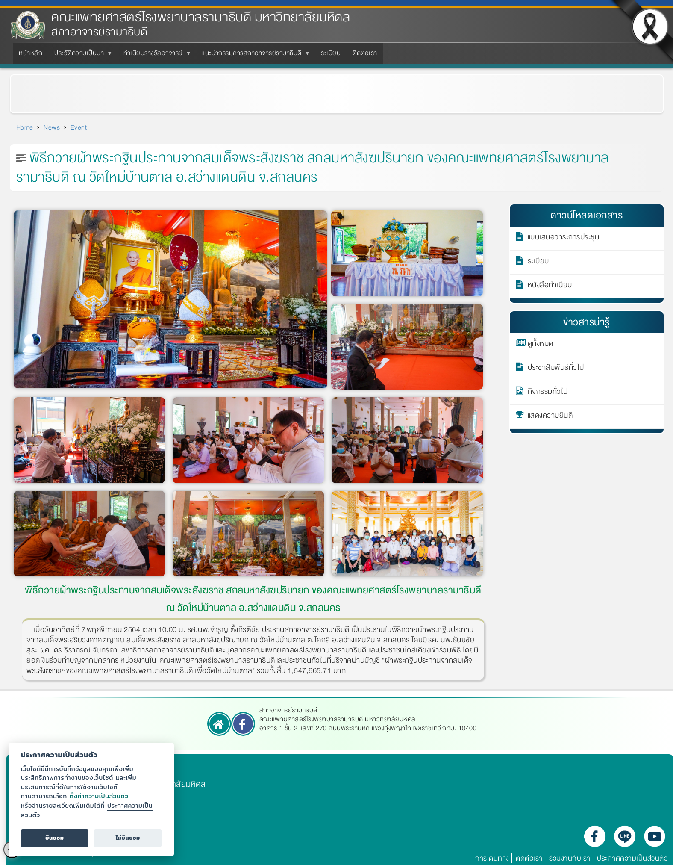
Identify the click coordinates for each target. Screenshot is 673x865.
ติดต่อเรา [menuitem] (365, 53)
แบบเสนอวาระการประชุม (564, 238)
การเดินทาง (492, 858)
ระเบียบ (538, 262)
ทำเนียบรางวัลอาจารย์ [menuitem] (155, 55)
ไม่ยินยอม (128, 837)
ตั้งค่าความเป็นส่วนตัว (99, 796)
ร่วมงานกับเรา (570, 858)
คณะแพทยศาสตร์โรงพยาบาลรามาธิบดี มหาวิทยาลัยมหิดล (200, 17)
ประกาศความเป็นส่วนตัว (632, 858)
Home (24, 127)
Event (79, 127)
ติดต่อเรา (529, 858)
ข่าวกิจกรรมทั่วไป (63, 89)
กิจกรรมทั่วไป (548, 393)
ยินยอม (54, 837)
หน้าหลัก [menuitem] (30, 53)
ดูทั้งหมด (540, 345)
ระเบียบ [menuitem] (331, 53)
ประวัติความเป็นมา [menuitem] (80, 55)
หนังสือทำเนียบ (550, 286)
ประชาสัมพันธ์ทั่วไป (556, 369)
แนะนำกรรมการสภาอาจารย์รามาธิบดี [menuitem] (253, 55)
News (52, 127)
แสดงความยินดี (550, 416)
